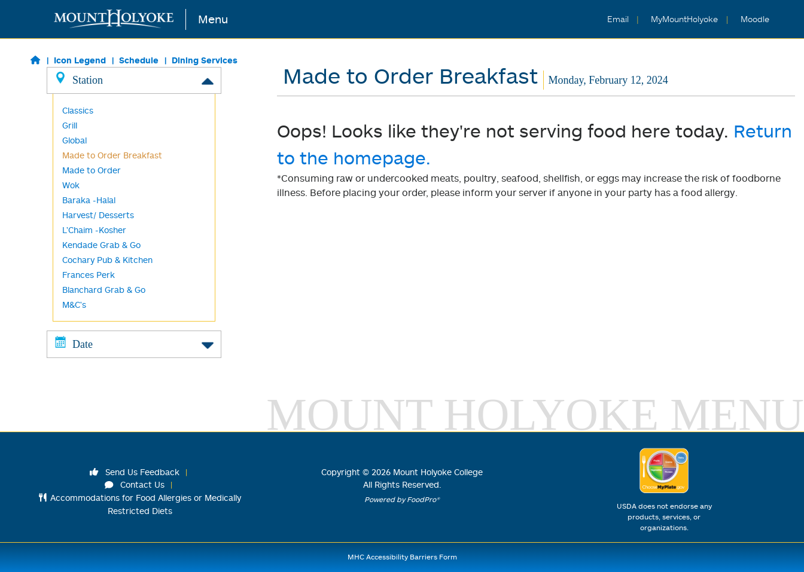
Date (134, 343)
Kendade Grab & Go (101, 245)
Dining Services (204, 60)
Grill (69, 125)
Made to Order (91, 170)
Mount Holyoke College (438, 472)
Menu (213, 19)
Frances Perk (88, 275)
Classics (77, 110)
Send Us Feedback (134, 472)
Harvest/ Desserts (98, 215)
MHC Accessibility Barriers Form (402, 556)
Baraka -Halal (88, 200)
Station (134, 79)
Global (74, 140)
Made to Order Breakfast (112, 155)
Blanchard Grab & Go (103, 290)
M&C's (74, 304)
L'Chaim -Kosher (94, 230)
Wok (71, 185)
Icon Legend (80, 60)
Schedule (139, 60)
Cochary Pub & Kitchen (107, 260)
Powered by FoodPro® (402, 499)
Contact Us (135, 484)
